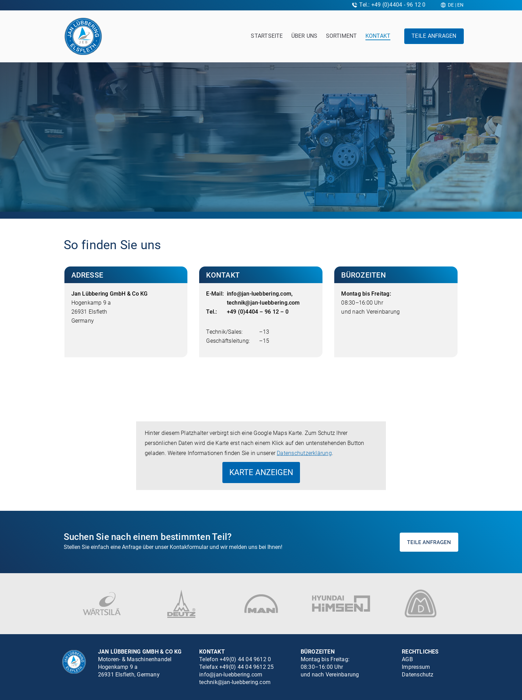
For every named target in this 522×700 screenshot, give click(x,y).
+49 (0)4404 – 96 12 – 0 (258, 311)
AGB (407, 659)
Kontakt (378, 36)
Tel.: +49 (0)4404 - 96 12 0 (392, 4)
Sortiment (341, 36)
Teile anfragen (434, 36)
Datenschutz (418, 674)
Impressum (416, 667)
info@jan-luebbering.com (259, 293)
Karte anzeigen (261, 472)
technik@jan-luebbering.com (263, 302)
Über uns (304, 36)
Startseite (267, 36)
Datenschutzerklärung (304, 453)
